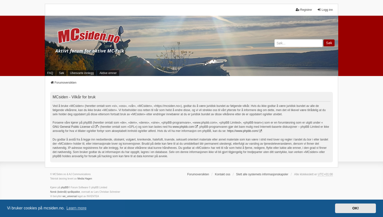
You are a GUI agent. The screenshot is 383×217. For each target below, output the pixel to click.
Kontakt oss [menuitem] (222, 174)
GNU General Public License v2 (73, 126)
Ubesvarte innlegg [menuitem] (82, 73)
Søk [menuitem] (61, 73)
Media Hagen (85, 178)
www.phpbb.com (183, 126)
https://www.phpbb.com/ (242, 131)
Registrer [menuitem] (304, 10)
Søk (329, 43)
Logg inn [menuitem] (325, 10)
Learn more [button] (77, 208)
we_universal (69, 196)
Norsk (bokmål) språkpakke (65, 192)
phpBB (64, 187)
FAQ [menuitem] (50, 73)
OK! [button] (355, 208)
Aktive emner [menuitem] (108, 73)
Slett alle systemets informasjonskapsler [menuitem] (262, 174)
